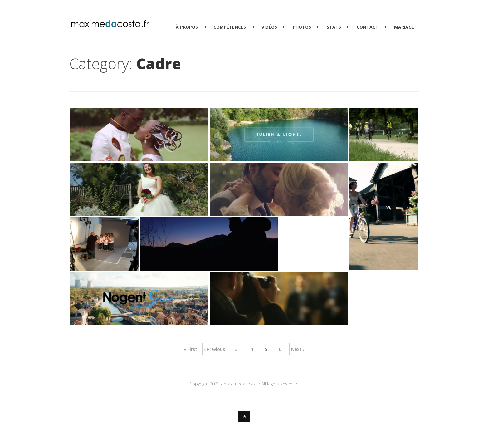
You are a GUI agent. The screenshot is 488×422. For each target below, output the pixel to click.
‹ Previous (214, 349)
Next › (298, 349)
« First (190, 349)
